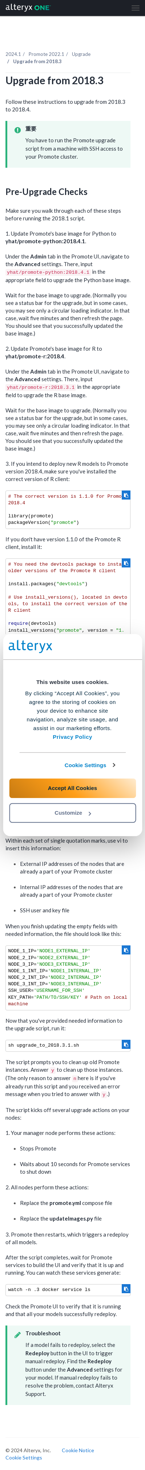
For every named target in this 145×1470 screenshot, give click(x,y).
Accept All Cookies (72, 788)
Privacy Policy (72, 737)
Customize (73, 813)
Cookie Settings (85, 765)
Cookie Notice (78, 1450)
